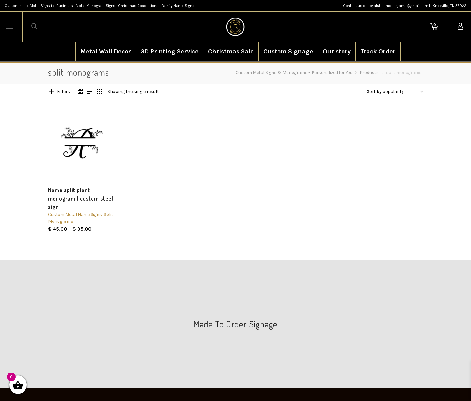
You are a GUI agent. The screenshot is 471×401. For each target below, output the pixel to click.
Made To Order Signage (235, 324)
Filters (63, 91)
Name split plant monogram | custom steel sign (80, 198)
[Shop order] (395, 92)
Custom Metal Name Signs (75, 214)
